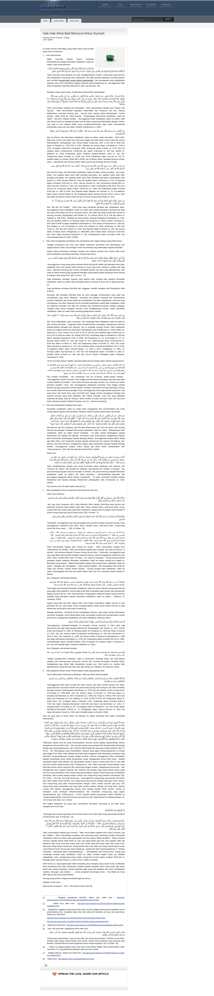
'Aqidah (50, 39)
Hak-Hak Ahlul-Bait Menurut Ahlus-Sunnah (74, 33)
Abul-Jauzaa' (57, 6)
